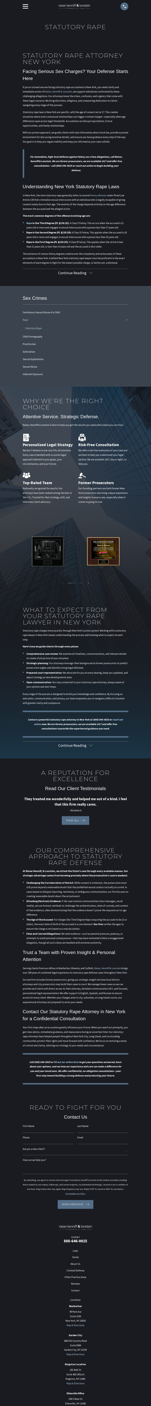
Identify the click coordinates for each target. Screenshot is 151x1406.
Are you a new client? (34, 1150)
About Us (75, 1265)
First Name (28, 1127)
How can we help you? (34, 1161)
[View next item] (89, 583)
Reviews (75, 1285)
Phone (26, 1139)
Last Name (82, 1127)
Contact (75, 1291)
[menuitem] (75, 313)
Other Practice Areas (75, 1278)
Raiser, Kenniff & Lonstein (58, 91)
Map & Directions (75, 1326)
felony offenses (98, 195)
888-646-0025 (75, 1242)
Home (75, 1258)
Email (80, 1139)
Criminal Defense (75, 1271)
